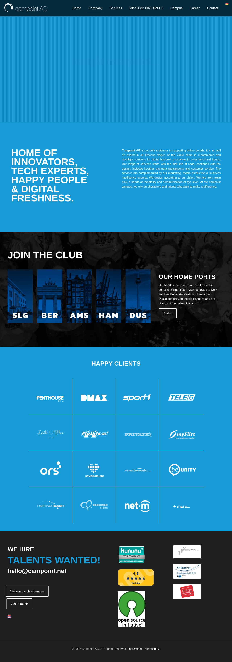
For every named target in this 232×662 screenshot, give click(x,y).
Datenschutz (152, 648)
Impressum (135, 648)
